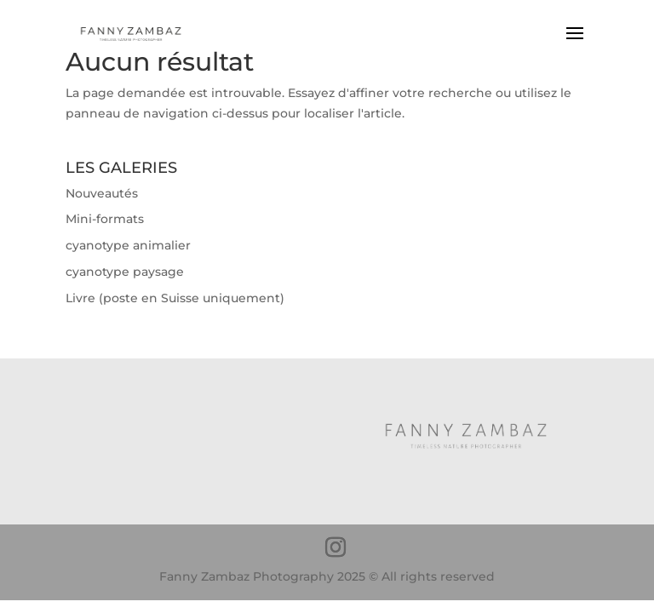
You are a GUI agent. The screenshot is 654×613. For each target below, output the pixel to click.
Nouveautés (102, 193)
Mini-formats (105, 218)
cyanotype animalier (128, 245)
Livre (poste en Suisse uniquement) (175, 298)
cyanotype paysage (125, 271)
